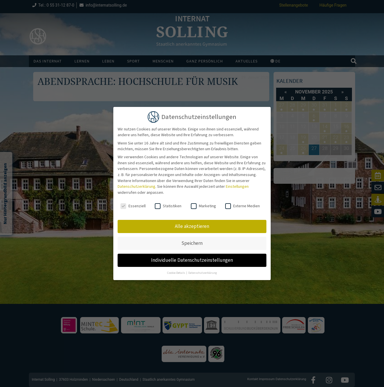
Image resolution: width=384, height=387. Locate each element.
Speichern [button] (192, 239)
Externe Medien (242, 202)
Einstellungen (237, 183)
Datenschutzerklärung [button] (202, 269)
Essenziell (133, 202)
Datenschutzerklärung (136, 183)
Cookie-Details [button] (176, 269)
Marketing (203, 202)
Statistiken (168, 202)
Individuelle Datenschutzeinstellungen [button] (192, 256)
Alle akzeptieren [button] (192, 222)
